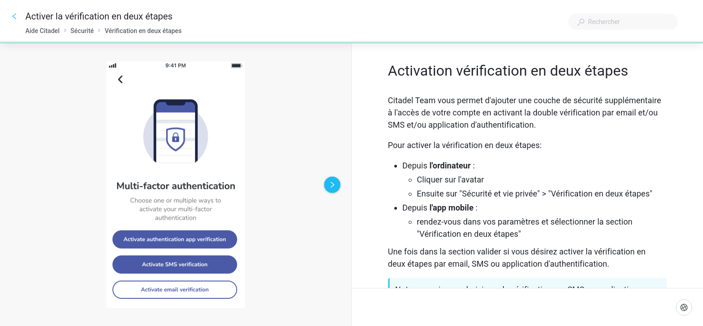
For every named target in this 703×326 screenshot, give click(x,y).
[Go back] (14, 16)
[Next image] (332, 185)
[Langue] (684, 307)
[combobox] (623, 22)
